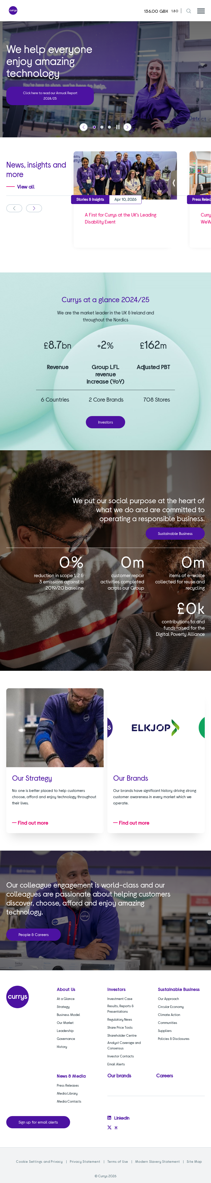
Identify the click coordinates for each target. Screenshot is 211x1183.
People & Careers (34, 934)
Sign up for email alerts (38, 1122)
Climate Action (169, 1014)
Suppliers (165, 1030)
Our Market (65, 1022)
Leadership (65, 1030)
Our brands (119, 1075)
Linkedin (118, 1118)
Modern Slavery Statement (157, 1161)
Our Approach (168, 998)
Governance (66, 1038)
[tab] (94, 127)
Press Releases (68, 1085)
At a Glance (66, 998)
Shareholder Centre (122, 1035)
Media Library (67, 1093)
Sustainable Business (175, 533)
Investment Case (119, 998)
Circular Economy (171, 1006)
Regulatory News (119, 1019)
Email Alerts (116, 1064)
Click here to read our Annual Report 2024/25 (50, 95)
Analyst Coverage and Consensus (124, 1045)
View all (26, 187)
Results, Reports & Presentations (120, 1008)
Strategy (63, 1006)
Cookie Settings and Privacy (39, 1161)
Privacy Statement (85, 1161)
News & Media (71, 1076)
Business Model (68, 1014)
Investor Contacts (120, 1056)
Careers (164, 1075)
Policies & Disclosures (173, 1038)
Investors (105, 422)
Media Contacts (69, 1101)
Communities (167, 1022)
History (62, 1046)
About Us (66, 989)
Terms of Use (117, 1161)
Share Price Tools (120, 1027)
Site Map (194, 1161)
